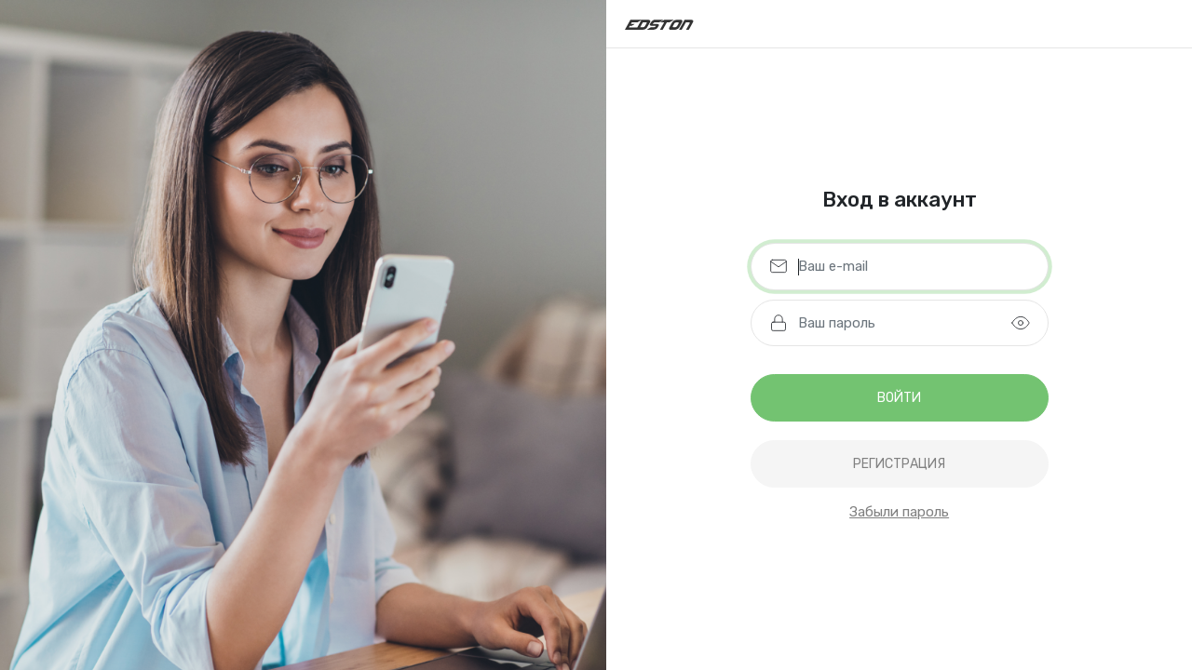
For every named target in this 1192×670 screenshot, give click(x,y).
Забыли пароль (899, 511)
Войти (899, 398)
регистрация (899, 464)
